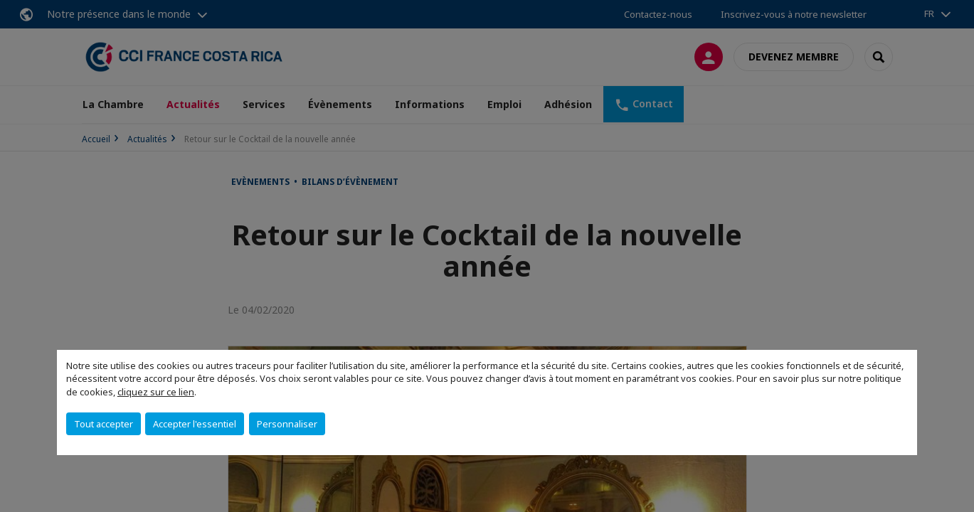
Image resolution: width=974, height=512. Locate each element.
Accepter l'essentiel (194, 423)
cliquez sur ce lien (155, 391)
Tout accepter (103, 423)
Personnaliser (287, 423)
